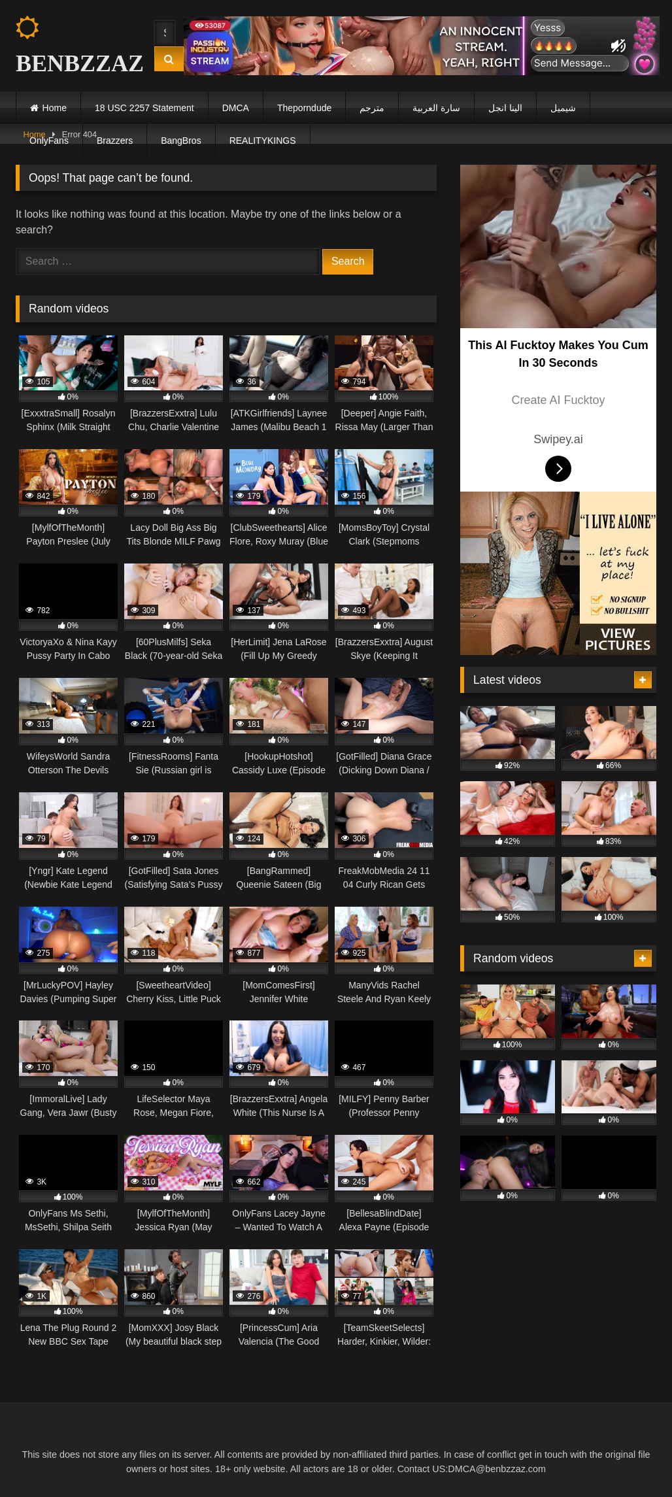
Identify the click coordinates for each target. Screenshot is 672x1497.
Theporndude (304, 108)
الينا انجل (505, 108)
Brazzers (115, 140)
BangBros (181, 140)
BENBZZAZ (73, 46)
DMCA (235, 108)
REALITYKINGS (262, 140)
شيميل (563, 108)
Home (54, 108)
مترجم (372, 108)
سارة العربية (436, 108)
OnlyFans (49, 140)
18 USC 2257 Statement (144, 108)
